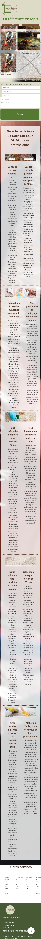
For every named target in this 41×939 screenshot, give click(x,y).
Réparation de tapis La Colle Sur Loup (28, 884)
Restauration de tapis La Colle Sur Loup (18, 884)
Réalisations (9, 925)
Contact (7, 927)
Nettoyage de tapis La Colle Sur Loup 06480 (38, 885)
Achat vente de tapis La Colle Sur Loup (7, 885)
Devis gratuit (9, 923)
